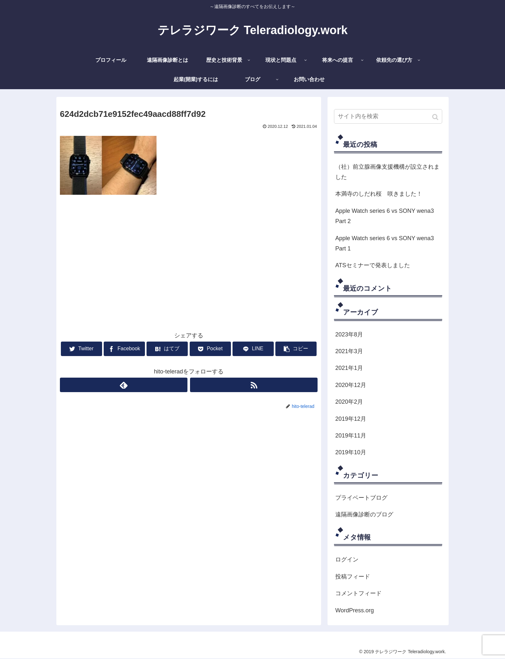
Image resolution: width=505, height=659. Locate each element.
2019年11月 (350, 435)
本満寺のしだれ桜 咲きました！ (378, 194)
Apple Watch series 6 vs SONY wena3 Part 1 (384, 243)
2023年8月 (349, 334)
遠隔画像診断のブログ (364, 514)
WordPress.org (354, 610)
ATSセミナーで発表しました (372, 265)
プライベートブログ (361, 497)
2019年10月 (350, 452)
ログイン (346, 559)
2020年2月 (349, 402)
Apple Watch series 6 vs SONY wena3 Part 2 (384, 216)
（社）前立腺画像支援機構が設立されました (387, 172)
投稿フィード (352, 576)
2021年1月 (349, 368)
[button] (436, 117)
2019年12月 (350, 419)
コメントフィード (358, 593)
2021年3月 (349, 351)
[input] (388, 116)
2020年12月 (350, 385)
